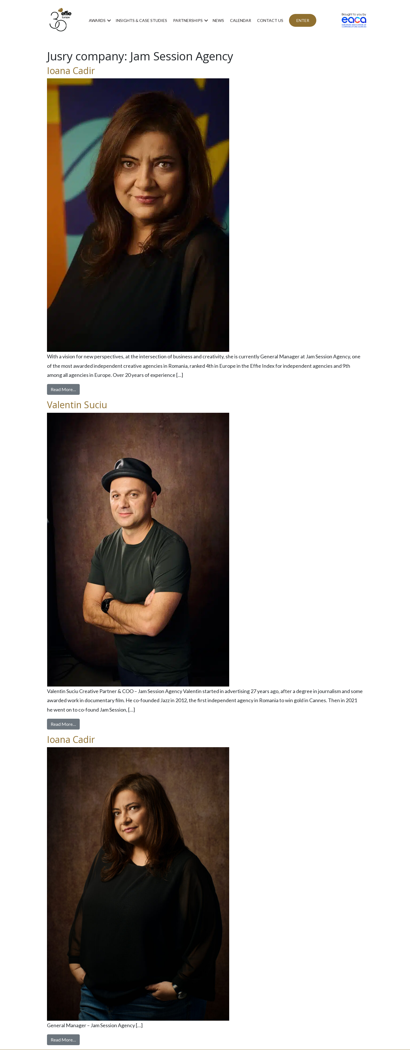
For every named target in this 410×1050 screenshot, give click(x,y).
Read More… (65, 389)
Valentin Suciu (77, 405)
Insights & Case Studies (141, 20)
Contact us (270, 20)
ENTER (302, 20)
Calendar (240, 20)
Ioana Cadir (71, 70)
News (218, 20)
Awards (97, 20)
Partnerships (188, 20)
